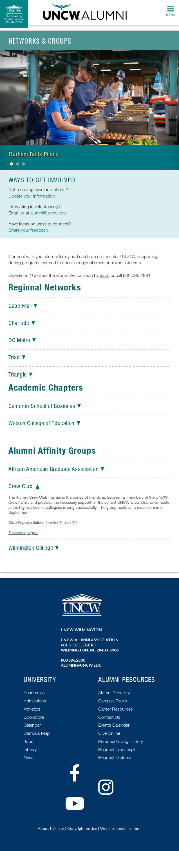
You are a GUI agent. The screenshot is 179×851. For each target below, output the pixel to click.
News (29, 757)
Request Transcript (116, 749)
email (104, 275)
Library (30, 749)
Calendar (32, 725)
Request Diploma (114, 757)
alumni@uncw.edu (48, 213)
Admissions (35, 701)
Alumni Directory (114, 692)
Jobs (28, 741)
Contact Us (109, 717)
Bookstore (34, 717)
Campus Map (37, 733)
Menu (170, 14)
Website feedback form (121, 828)
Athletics (32, 709)
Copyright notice (82, 828)
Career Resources (115, 709)
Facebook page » (23, 532)
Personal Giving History (120, 741)
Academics (34, 692)
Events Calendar (113, 725)
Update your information (31, 196)
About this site (51, 828)
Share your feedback (28, 230)
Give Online (109, 733)
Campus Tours (112, 701)
